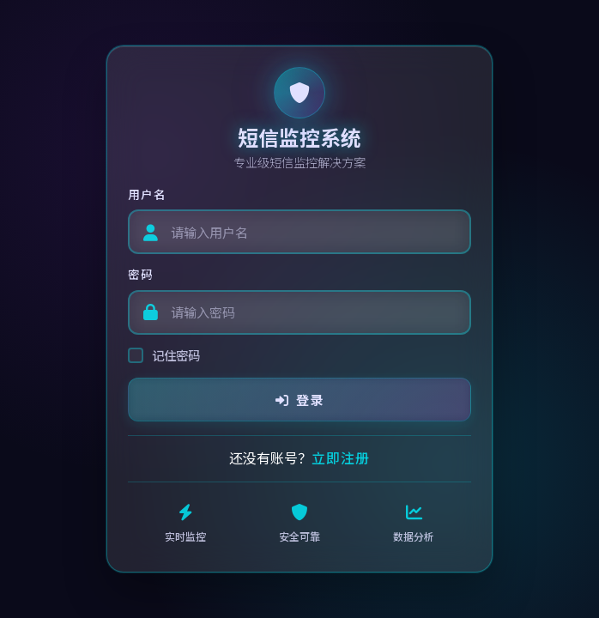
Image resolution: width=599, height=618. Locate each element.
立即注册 (341, 457)
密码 (141, 273)
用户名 (147, 194)
